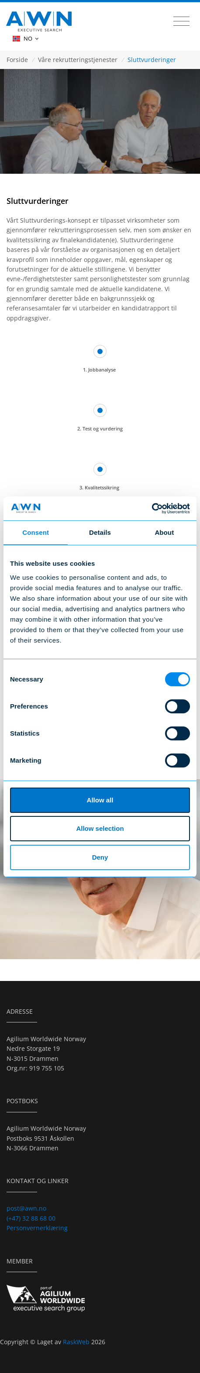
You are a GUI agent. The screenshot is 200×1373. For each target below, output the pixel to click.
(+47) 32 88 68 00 (31, 1218)
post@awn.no (26, 1208)
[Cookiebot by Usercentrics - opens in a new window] (152, 508)
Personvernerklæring (37, 1228)
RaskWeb (77, 1342)
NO (25, 38)
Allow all (100, 800)
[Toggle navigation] (181, 21)
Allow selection (100, 828)
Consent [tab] (35, 532)
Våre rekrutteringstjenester (77, 59)
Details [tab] (100, 532)
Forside (17, 59)
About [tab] (164, 532)
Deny (100, 857)
